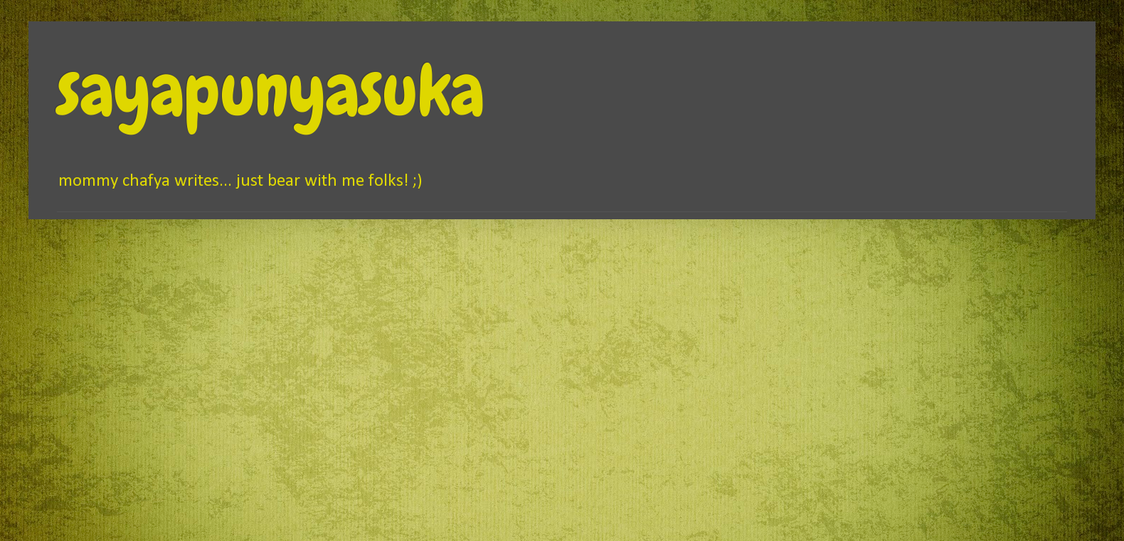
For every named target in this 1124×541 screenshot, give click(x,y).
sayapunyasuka (270, 90)
